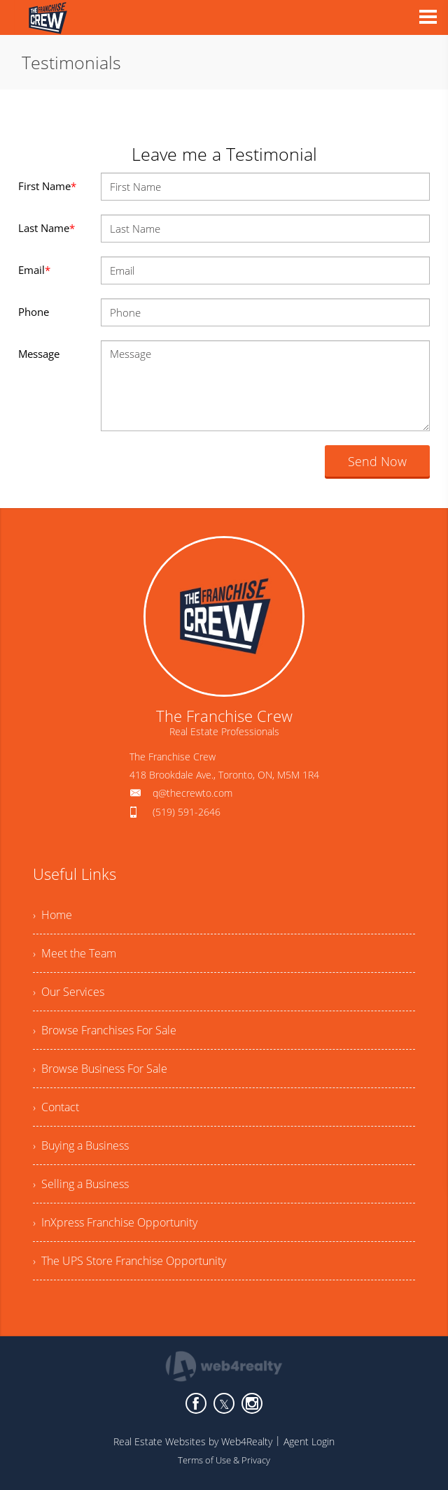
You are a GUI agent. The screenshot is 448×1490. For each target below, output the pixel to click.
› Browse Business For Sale (100, 1068)
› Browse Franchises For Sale (104, 1030)
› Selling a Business (81, 1184)
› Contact (56, 1107)
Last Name (46, 228)
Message (38, 354)
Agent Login (309, 1441)
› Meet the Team (74, 953)
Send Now (377, 461)
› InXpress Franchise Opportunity (115, 1222)
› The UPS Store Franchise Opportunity (129, 1260)
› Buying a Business (81, 1145)
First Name (47, 186)
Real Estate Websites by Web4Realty (192, 1441)
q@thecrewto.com (192, 793)
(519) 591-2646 (186, 811)
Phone (33, 312)
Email (34, 270)
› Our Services (68, 991)
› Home (52, 915)
